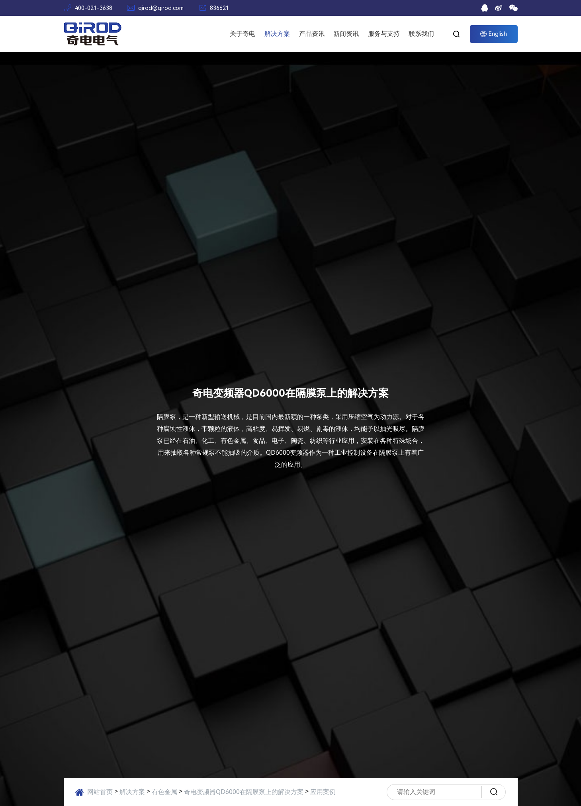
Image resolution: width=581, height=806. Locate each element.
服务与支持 (384, 33)
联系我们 (421, 33)
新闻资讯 (346, 33)
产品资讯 (312, 33)
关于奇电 (242, 33)
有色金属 (164, 792)
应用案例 (323, 792)
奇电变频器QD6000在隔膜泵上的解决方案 (243, 792)
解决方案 (277, 33)
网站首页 (100, 792)
